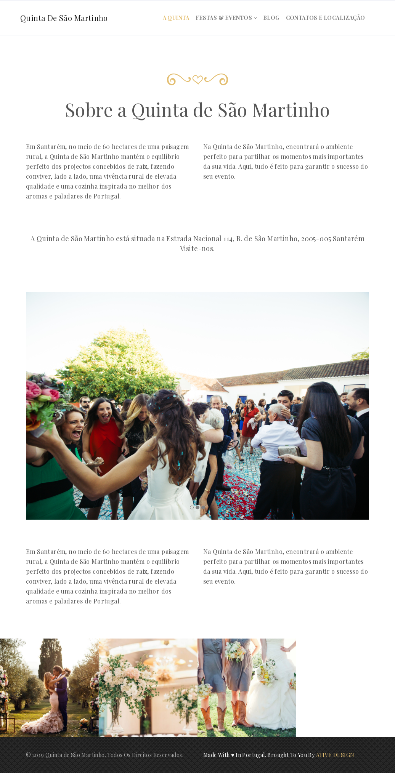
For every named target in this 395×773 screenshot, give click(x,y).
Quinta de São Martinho (64, 18)
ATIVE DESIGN (335, 755)
